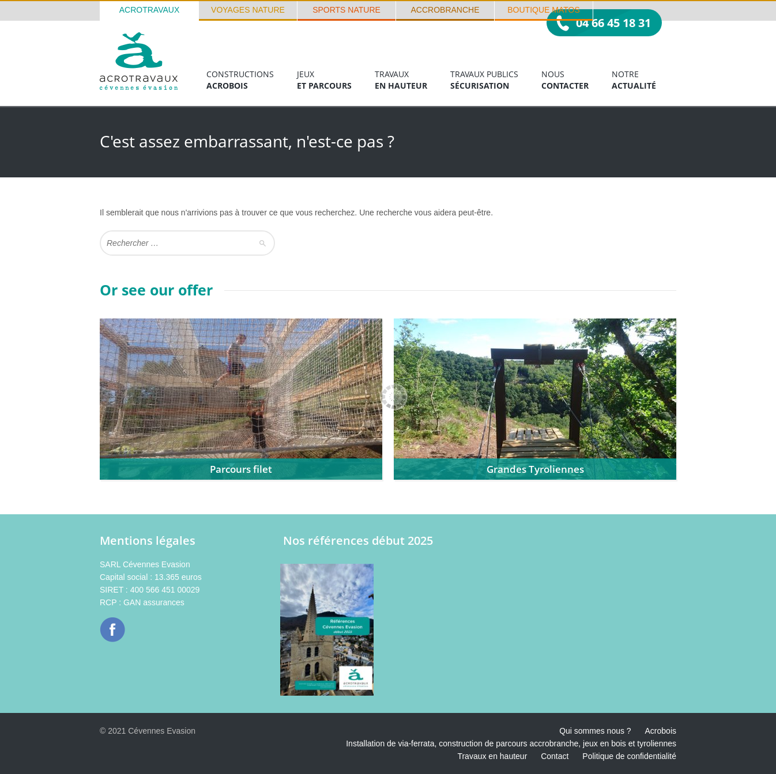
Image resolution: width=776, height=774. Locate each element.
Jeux (324, 80)
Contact (554, 756)
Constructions (240, 80)
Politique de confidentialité (629, 756)
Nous (565, 80)
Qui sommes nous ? (595, 730)
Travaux (401, 80)
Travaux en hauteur (492, 756)
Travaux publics (484, 80)
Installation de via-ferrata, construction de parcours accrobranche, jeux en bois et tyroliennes (511, 743)
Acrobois (660, 730)
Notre (634, 80)
